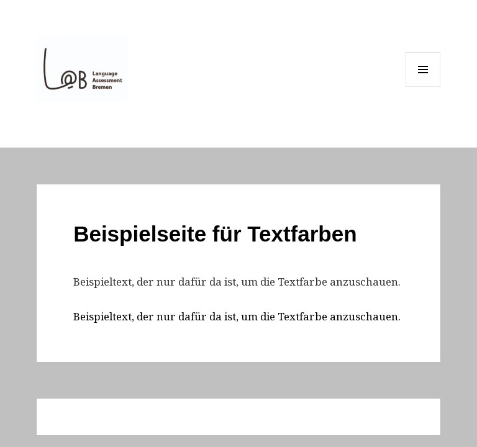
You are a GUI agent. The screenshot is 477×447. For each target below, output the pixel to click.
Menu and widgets (423, 86)
